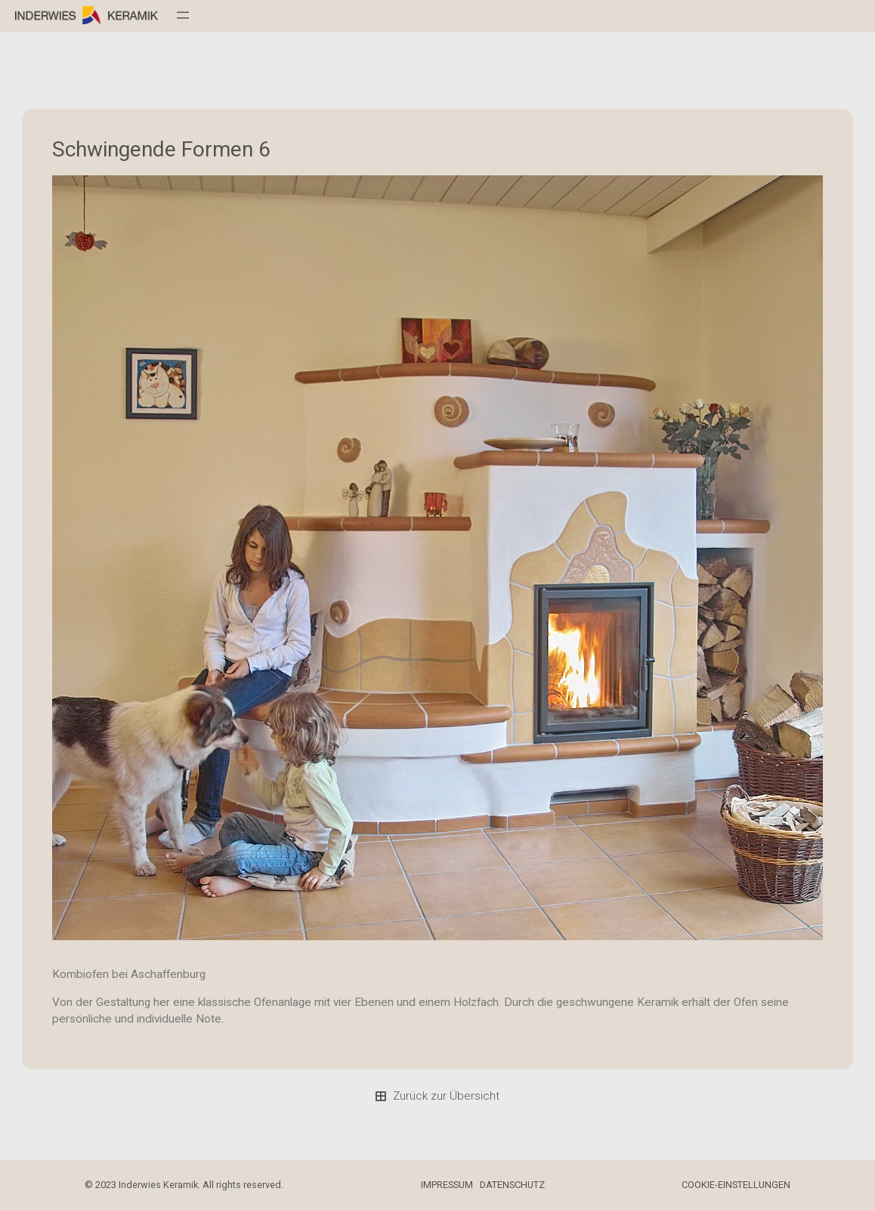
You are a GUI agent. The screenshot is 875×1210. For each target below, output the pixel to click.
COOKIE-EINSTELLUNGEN (736, 1184)
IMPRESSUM (447, 1184)
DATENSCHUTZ (512, 1184)
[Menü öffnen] (183, 15)
